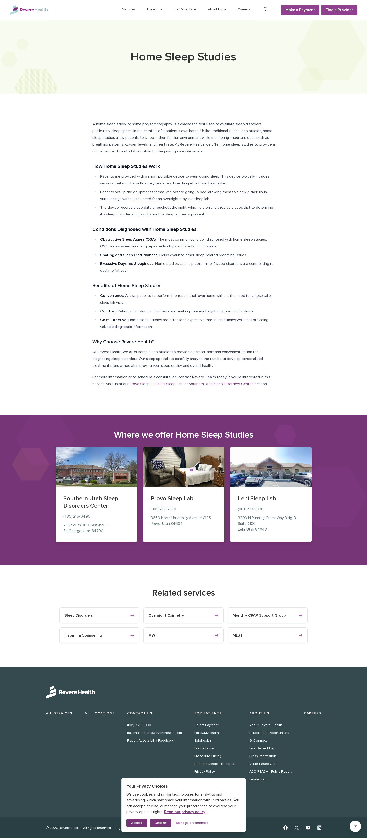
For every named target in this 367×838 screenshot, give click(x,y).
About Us (259, 713)
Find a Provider (339, 10)
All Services (59, 713)
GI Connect (258, 740)
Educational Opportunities (269, 733)
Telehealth (202, 740)
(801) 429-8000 (139, 725)
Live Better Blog (261, 748)
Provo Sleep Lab (143, 384)
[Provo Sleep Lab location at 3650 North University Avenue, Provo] (183, 467)
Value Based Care (263, 764)
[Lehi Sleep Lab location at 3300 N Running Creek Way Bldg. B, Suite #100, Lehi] (271, 467)
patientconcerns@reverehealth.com (154, 733)
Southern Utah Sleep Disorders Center (221, 384)
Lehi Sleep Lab (170, 384)
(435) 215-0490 (76, 516)
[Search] (265, 9)
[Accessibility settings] (355, 826)
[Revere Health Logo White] (183, 692)
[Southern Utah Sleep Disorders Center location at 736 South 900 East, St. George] (96, 467)
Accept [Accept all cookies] (136, 823)
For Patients (208, 713)
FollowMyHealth (206, 733)
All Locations (100, 713)
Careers (244, 9)
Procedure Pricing (207, 756)
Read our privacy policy (184, 811)
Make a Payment (300, 10)
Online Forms (204, 748)
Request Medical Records (214, 764)
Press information (262, 756)
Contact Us (139, 713)
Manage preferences (192, 823)
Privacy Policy (204, 771)
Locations (154, 9)
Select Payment (206, 725)
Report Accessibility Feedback (150, 740)
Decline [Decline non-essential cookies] (160, 823)
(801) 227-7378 (163, 509)
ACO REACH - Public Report (270, 771)
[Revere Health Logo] (29, 10)
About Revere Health (265, 725)
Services (129, 9)
